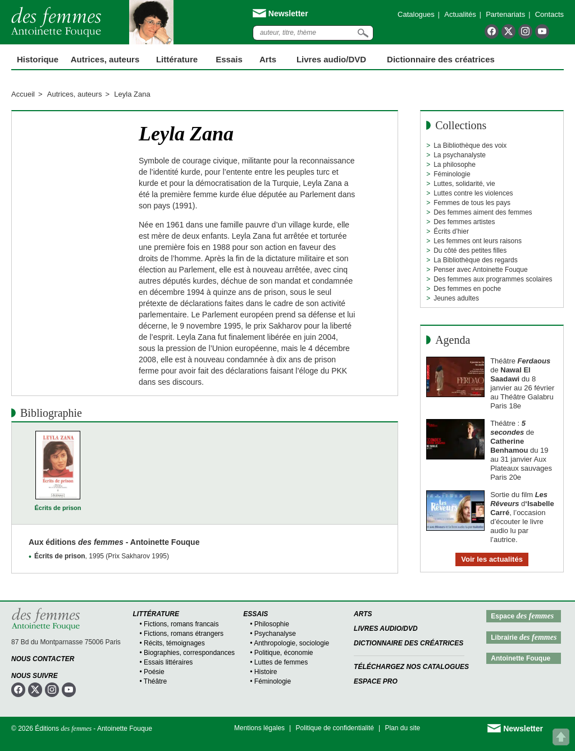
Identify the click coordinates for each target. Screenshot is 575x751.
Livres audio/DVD (386, 628)
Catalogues (416, 14)
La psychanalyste (459, 155)
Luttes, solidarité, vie (464, 184)
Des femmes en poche (467, 289)
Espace (522, 616)
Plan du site (402, 728)
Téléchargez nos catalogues (411, 667)
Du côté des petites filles (469, 250)
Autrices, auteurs (105, 59)
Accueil (23, 94)
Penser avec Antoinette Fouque (480, 270)
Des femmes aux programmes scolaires (492, 279)
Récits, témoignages (174, 643)
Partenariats (505, 14)
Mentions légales (259, 728)
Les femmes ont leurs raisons (477, 241)
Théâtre (155, 681)
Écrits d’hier (451, 231)
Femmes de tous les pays (471, 203)
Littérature (177, 59)
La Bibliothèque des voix (469, 145)
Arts (267, 59)
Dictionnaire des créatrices (441, 59)
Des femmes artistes (464, 222)
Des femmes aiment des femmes (482, 212)
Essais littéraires (168, 662)
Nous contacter (42, 659)
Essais (229, 59)
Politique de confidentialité (335, 728)
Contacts (549, 14)
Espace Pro (376, 681)
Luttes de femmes (281, 662)
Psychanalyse (275, 634)
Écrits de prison (57, 507)
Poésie (154, 672)
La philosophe (454, 165)
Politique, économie (283, 653)
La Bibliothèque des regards (475, 260)
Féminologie (451, 174)
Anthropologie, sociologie (291, 643)
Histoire (265, 672)
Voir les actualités (492, 559)
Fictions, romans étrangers (183, 634)
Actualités (460, 14)
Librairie (523, 637)
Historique (37, 59)
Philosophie (271, 624)
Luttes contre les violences (473, 193)
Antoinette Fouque (520, 658)
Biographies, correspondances (189, 653)
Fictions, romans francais (181, 624)
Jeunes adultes (456, 298)
